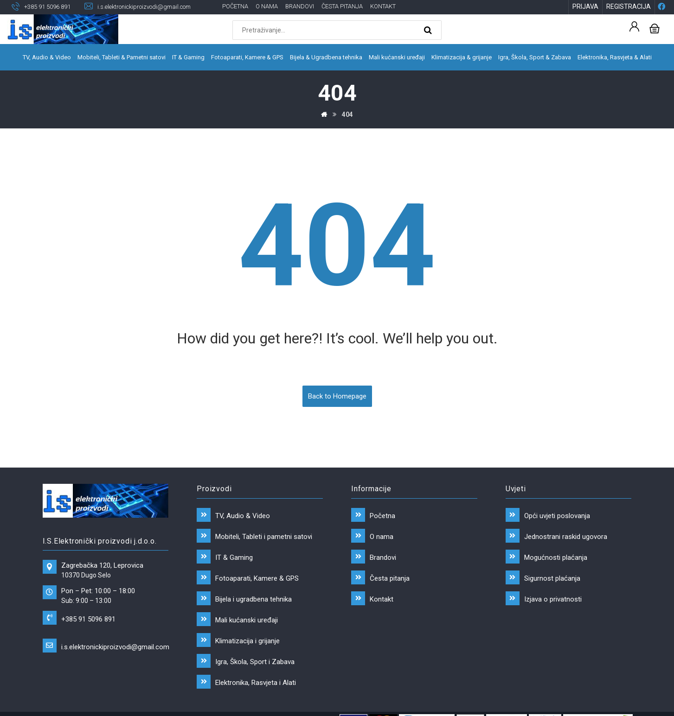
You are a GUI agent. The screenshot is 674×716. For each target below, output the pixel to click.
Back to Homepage (337, 397)
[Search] (429, 30)
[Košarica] (654, 28)
